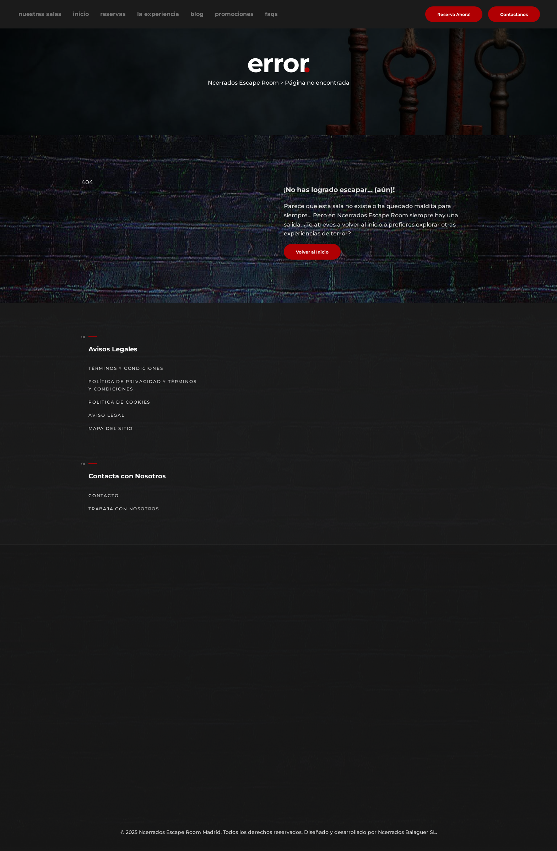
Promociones (234, 14)
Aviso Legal (106, 415)
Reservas (113, 14)
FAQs (271, 14)
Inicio (81, 14)
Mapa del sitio (110, 428)
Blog (197, 14)
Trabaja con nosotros (123, 508)
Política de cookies (119, 402)
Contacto (103, 495)
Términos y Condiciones (125, 368)
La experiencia (158, 14)
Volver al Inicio (312, 252)
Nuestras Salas (39, 14)
